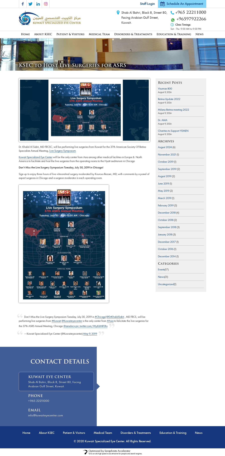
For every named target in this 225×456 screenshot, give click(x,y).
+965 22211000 (190, 13)
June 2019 (163, 183)
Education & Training (174, 34)
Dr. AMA (162, 120)
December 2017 (167, 242)
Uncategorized (166, 284)
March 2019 (164, 198)
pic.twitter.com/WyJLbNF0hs (91, 326)
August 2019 (164, 176)
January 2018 (165, 234)
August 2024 (165, 147)
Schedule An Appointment (185, 3)
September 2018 (167, 227)
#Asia (110, 321)
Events (161, 269)
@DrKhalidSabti (115, 317)
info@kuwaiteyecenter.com (45, 415)
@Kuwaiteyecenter (72, 321)
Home (25, 34)
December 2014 (167, 256)
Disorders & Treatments (133, 34)
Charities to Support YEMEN (173, 130)
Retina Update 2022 (169, 99)
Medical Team (99, 34)
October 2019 (165, 161)
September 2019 (167, 169)
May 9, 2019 (90, 333)
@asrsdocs (69, 326)
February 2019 (166, 205)
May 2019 (163, 190)
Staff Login (147, 3)
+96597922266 (191, 19)
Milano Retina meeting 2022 (173, 109)
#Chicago (100, 317)
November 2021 (167, 154)
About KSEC (43, 34)
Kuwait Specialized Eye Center (35, 157)
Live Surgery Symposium (62, 150)
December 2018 (167, 212)
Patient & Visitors (70, 34)
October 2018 (165, 220)
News (199, 34)
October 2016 (165, 249)
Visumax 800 (165, 88)
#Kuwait (56, 321)
